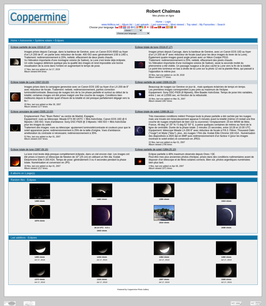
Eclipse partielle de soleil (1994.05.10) (155, 149)
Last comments (159, 24)
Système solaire (43, 40)
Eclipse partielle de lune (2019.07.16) (31, 47)
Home (159, 21)
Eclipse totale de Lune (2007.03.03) (30, 82)
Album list (127, 24)
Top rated (192, 24)
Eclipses (59, 40)
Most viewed (177, 24)
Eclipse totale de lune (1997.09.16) (29, 149)
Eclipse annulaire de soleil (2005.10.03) (32, 111)
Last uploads (142, 24)
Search (221, 24)
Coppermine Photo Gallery (138, 289)
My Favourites (207, 24)
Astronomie (26, 40)
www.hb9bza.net (110, 24)
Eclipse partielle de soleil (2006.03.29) (155, 82)
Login (168, 21)
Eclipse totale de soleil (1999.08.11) (154, 111)
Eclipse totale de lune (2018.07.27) (154, 47)
